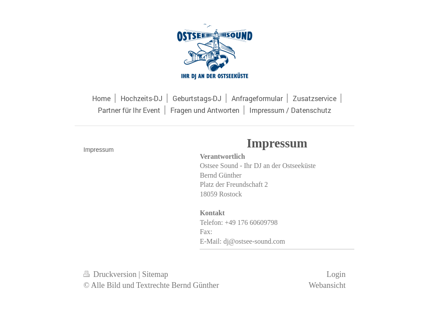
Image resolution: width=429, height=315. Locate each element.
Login (336, 274)
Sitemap (155, 274)
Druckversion (110, 274)
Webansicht (327, 285)
